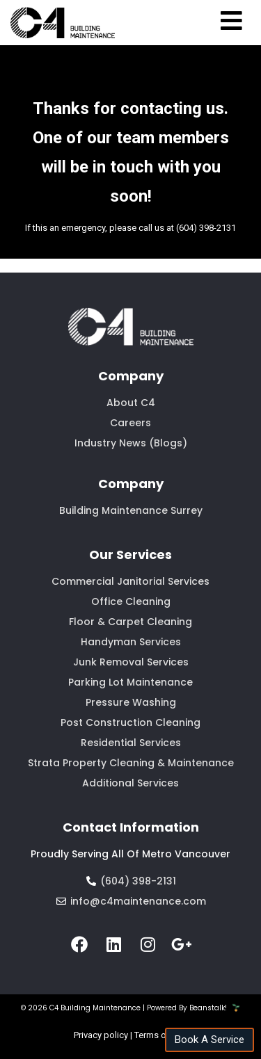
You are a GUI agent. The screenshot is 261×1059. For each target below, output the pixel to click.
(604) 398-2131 (206, 228)
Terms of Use (161, 1035)
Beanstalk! (208, 1008)
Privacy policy (101, 1035)
